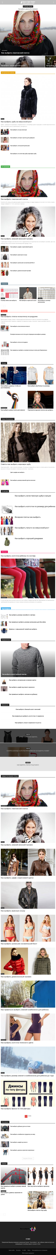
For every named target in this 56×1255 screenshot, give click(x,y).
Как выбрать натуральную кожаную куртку (22, 680)
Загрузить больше (28, 1158)
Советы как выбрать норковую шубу (16, 464)
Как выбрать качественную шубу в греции (33, 496)
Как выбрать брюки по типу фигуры (15, 1109)
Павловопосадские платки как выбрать (40, 410)
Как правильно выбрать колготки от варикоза (28, 716)
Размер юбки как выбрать (9, 300)
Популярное (4, 50)
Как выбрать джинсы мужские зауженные (22, 1150)
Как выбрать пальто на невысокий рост (32, 528)
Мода (2, 118)
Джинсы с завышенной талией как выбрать (23, 629)
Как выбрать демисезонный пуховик (20, 270)
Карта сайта (12, 1250)
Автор (29, 1250)
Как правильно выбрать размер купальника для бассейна (27, 622)
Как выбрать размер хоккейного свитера (22, 615)
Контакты (18, 1250)
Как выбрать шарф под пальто (19, 1142)
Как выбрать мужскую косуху (18, 254)
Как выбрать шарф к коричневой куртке (21, 247)
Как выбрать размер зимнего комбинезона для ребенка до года (27, 1076)
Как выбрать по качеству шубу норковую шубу (23, 153)
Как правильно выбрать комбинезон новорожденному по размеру (25, 609)
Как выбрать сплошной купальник (20, 145)
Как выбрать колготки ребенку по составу (18, 556)
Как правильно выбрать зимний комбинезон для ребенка (25, 1010)
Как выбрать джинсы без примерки (28, 9)
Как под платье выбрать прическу (38, 1186)
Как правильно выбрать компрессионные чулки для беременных (28, 350)
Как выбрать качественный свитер (14, 674)
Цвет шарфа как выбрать (17, 472)
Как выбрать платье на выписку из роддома (19, 316)
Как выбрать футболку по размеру (39, 386)
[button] (53, 2)
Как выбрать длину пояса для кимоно (13, 410)
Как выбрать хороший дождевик (29, 538)
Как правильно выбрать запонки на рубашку (23, 694)
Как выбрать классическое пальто (20, 326)
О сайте (24, 1250)
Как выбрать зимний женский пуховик (17, 239)
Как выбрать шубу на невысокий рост (16, 122)
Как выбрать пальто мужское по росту (28, 723)
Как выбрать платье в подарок (19, 342)
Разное (3, 298)
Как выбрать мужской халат (28, 300)
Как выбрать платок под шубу (37, 1210)
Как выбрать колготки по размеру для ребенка (35, 506)
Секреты (40, 298)
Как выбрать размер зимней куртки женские (22, 480)
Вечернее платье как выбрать (28, 517)
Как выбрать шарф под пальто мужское (21, 687)
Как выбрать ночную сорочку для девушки (22, 137)
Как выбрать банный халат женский (28, 709)
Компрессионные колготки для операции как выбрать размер (27, 334)
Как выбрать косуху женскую (18, 129)
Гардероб (3, 314)
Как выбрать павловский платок (14, 199)
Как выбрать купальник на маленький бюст (22, 262)
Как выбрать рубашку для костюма (20, 1126)
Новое (3, 63)
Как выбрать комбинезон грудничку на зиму (22, 1134)
